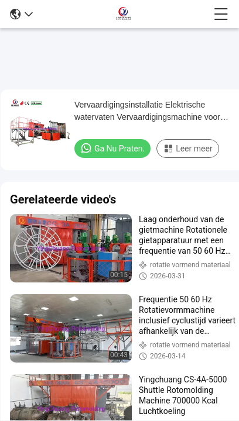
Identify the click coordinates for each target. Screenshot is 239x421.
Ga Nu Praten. (112, 148)
